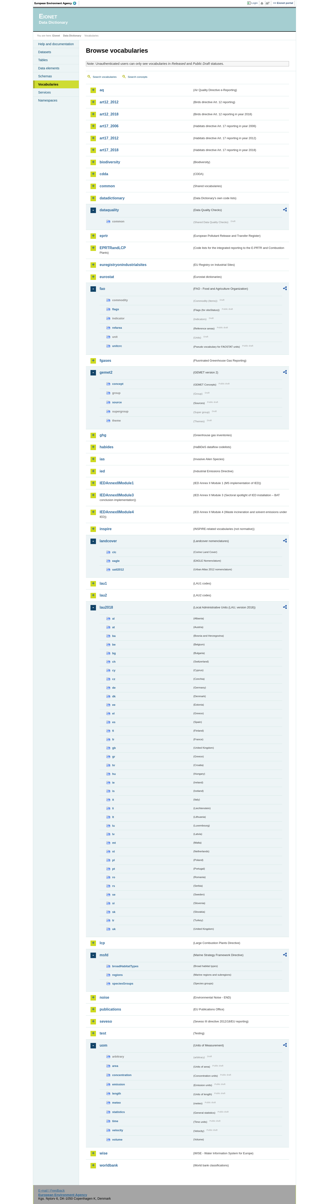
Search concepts (137, 77)
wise (104, 1153)
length (116, 1093)
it (113, 799)
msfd (104, 955)
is (113, 791)
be (114, 644)
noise (104, 997)
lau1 (103, 583)
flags (115, 309)
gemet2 (106, 372)
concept (117, 384)
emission (118, 1084)
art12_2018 (109, 114)
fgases (105, 360)
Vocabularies (48, 84)
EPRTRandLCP (113, 248)
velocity (117, 1130)
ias (102, 459)
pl (113, 860)
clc (114, 552)
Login (254, 3)
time (115, 1121)
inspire (105, 529)
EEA (56, 3)
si (113, 903)
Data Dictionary (72, 35)
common (107, 186)
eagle (116, 561)
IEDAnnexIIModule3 (117, 495)
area (115, 1066)
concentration (122, 1075)
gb (114, 748)
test (103, 1033)
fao (102, 289)
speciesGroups (122, 983)
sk (113, 912)
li (113, 808)
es (113, 722)
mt (114, 842)
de (114, 687)
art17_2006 (109, 126)
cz (113, 679)
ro (113, 877)
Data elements (48, 68)
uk (114, 929)
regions (117, 975)
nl (113, 851)
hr (113, 765)
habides (106, 447)
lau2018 (106, 607)
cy (113, 670)
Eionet (56, 35)
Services (44, 92)
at (113, 627)
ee (113, 704)
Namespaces (47, 100)
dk (114, 696)
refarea (117, 327)
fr (113, 739)
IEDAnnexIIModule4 (117, 512)
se (113, 894)
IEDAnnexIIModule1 (117, 483)
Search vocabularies (105, 77)
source (117, 402)
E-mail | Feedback (51, 1190)
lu (113, 825)
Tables (43, 60)
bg (114, 653)
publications (110, 1009)
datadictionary (112, 198)
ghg (103, 435)
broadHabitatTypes (125, 966)
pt (113, 868)
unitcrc (117, 346)
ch (114, 661)
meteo (116, 1102)
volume (117, 1139)
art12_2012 (109, 102)
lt (113, 817)
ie (113, 782)
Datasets (44, 52)
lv (113, 834)
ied (102, 471)
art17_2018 (109, 150)
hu (114, 774)
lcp (102, 943)
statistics (118, 1112)
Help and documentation (56, 44)
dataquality (109, 210)
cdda (104, 174)
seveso (106, 1021)
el (113, 713)
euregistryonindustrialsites (123, 265)
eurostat (107, 277)
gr (113, 756)
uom (103, 1045)
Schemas (45, 76)
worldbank (109, 1165)
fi (113, 730)
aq (102, 90)
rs (113, 886)
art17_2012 (109, 138)
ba (114, 636)
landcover (108, 541)
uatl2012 (118, 569)
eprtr (104, 236)
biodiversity (110, 162)
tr (113, 920)
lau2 (103, 595)
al (113, 618)
